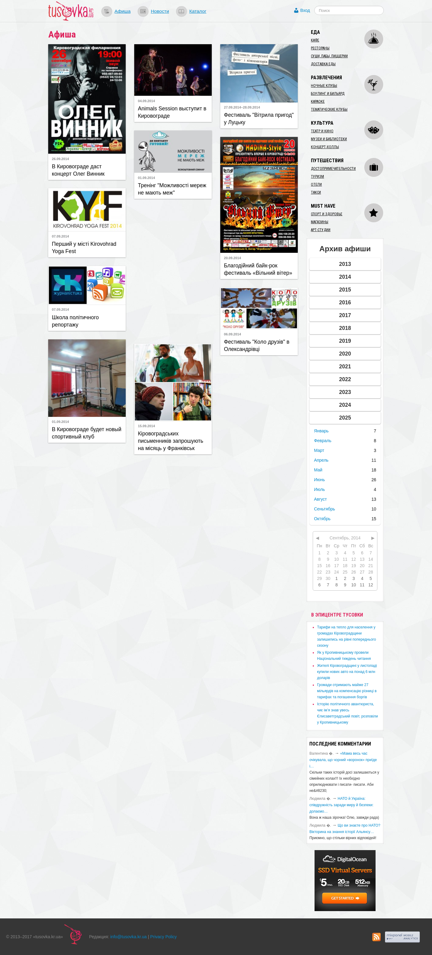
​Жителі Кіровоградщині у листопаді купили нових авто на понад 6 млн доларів (347, 671)
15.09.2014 (146, 426)
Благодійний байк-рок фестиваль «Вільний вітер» (258, 269)
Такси (316, 192)
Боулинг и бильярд (327, 93)
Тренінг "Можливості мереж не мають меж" (172, 189)
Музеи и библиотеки (329, 139)
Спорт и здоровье (326, 214)
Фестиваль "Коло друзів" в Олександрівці (257, 345)
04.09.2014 (146, 101)
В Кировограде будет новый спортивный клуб (86, 433)
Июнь (319, 479)
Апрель (321, 460)
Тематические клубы (329, 109)
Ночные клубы (324, 86)
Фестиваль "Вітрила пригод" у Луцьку (259, 118)
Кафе (315, 40)
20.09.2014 (232, 258)
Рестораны (320, 48)
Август (320, 499)
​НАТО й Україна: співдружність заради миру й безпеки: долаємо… (341, 805)
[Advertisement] (173, 270)
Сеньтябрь (324, 508)
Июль (319, 489)
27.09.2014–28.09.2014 (242, 107)
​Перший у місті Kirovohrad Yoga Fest (84, 247)
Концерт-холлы (325, 147)
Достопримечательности (333, 168)
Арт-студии (320, 230)
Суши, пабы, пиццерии (329, 56)
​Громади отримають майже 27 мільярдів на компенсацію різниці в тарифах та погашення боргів (346, 691)
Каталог (197, 11)
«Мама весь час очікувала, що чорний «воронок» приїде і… (343, 759)
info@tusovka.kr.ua (128, 936)
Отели (316, 184)
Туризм (317, 176)
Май (318, 469)
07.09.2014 (60, 236)
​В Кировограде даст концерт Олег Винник (78, 170)
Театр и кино (322, 131)
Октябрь (322, 518)
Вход (305, 10)
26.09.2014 (60, 159)
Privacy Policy (163, 936)
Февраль (322, 440)
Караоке (318, 101)
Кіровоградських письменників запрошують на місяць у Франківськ (170, 441)
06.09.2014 (232, 334)
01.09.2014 (146, 178)
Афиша (122, 11)
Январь (321, 430)
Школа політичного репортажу (75, 321)
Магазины (319, 222)
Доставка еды (323, 64)
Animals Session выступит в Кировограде (172, 112)
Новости (160, 11)
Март (319, 450)
